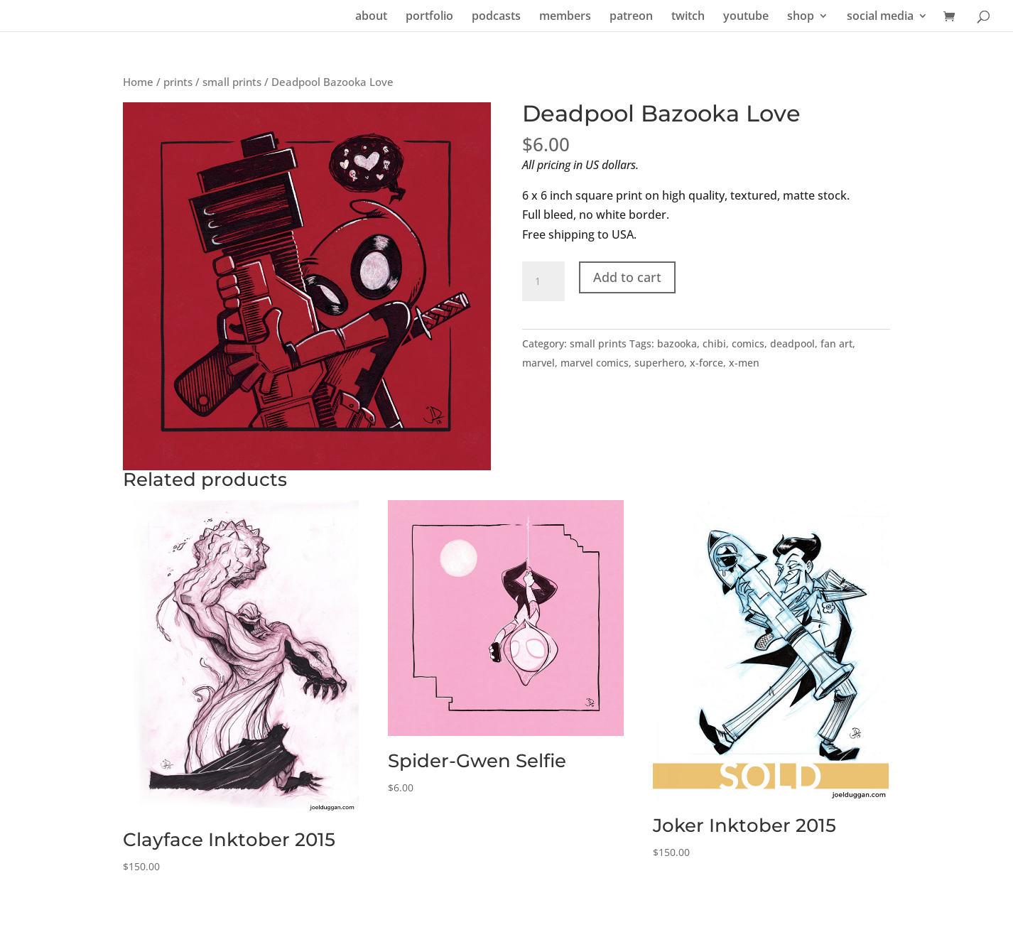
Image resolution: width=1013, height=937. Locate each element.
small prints (231, 82)
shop (800, 17)
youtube (746, 17)
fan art (836, 343)
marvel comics (594, 362)
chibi (714, 343)
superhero (659, 362)
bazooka (677, 343)
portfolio (429, 17)
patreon (631, 17)
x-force (706, 362)
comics (748, 343)
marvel (538, 362)
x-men (744, 362)
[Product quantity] (543, 281)
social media (880, 17)
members (565, 17)
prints (178, 82)
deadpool (792, 343)
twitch (688, 17)
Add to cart (627, 277)
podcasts (496, 17)
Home (138, 82)
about (371, 17)
